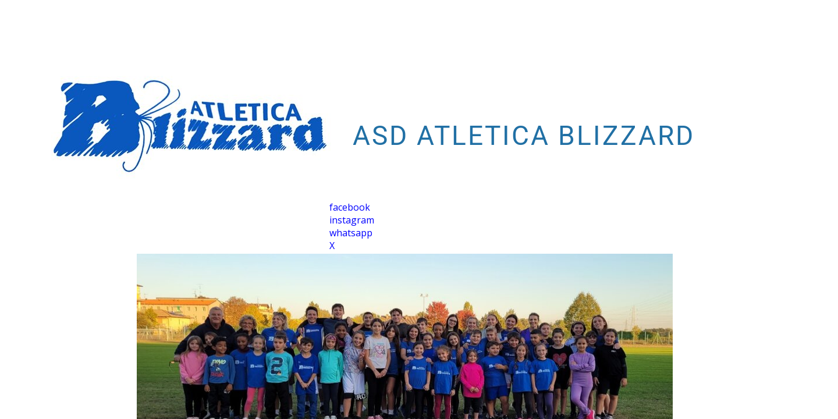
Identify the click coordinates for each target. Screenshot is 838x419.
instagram (351, 220)
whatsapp (350, 232)
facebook (349, 207)
